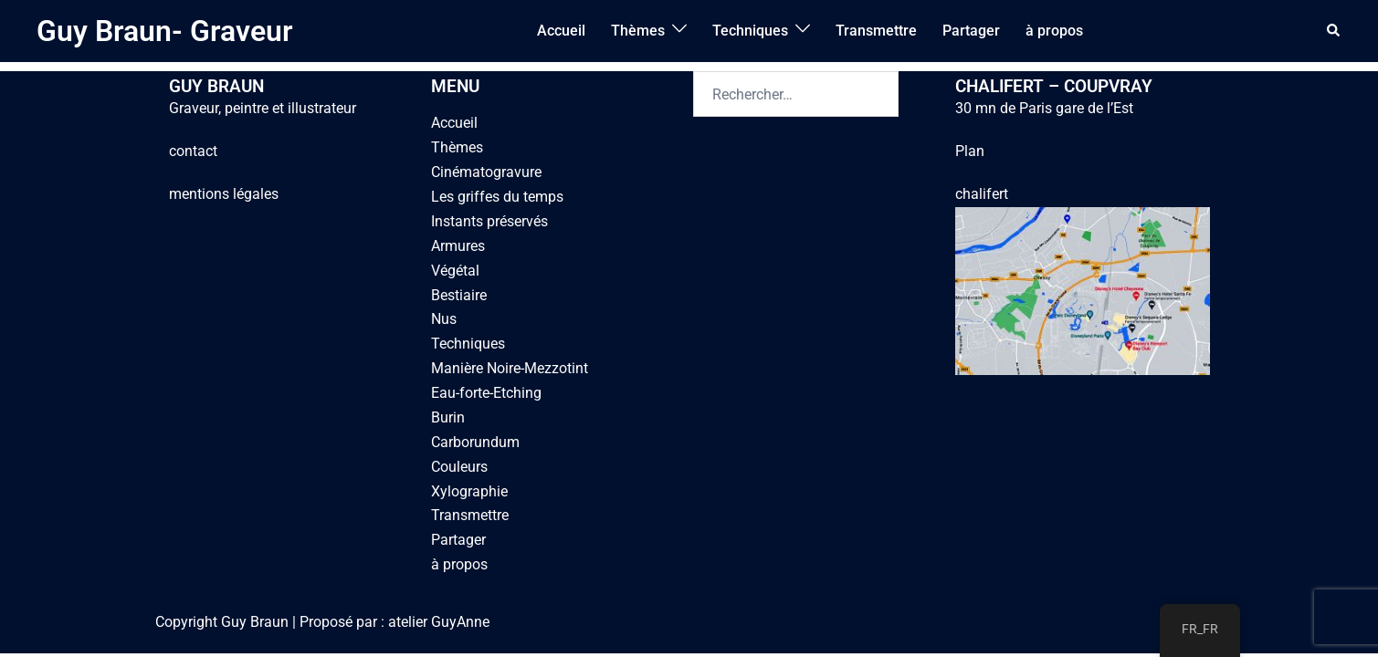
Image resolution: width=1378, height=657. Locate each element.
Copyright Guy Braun (222, 622)
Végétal (455, 270)
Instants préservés (489, 221)
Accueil (561, 30)
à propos (1054, 30)
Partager (971, 30)
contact (193, 151)
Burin (448, 417)
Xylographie (469, 491)
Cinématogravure (486, 172)
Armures (458, 246)
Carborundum (475, 442)
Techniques (750, 30)
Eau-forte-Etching (486, 393)
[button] (1334, 31)
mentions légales (224, 194)
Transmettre (876, 30)
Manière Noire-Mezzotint (509, 368)
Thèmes (638, 30)
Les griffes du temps (497, 196)
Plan (969, 151)
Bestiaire (459, 295)
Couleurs (459, 466)
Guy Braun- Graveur (165, 31)
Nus (444, 319)
